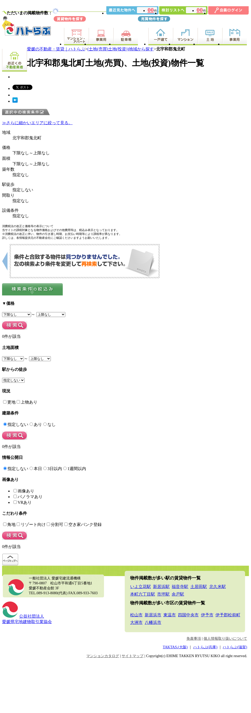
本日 (36, 468)
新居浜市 (153, 614)
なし (49, 424)
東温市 (169, 614)
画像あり (23, 491)
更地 (9, 402)
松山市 (136, 614)
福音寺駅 (180, 586)
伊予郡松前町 (227, 614)
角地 (9, 524)
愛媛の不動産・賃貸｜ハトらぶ (56, 49)
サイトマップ (132, 656)
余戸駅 (178, 594)
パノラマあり (28, 496)
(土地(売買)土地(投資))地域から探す (120, 49)
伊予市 (207, 614)
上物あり (27, 402)
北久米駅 (217, 586)
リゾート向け (31, 524)
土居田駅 (198, 586)
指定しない (15, 424)
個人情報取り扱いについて (225, 638)
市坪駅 (163, 594)
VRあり (22, 502)
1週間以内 (74, 468)
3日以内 (52, 468)
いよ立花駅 (140, 586)
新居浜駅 (161, 586)
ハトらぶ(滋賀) (235, 647)
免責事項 (193, 638)
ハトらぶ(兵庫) (205, 647)
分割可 (55, 524)
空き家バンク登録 (83, 524)
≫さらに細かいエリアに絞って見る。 (37, 123)
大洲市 (136, 622)
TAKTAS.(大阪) (175, 647)
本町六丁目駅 (142, 594)
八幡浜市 (153, 622)
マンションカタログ (102, 656)
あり (36, 424)
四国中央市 (188, 614)
